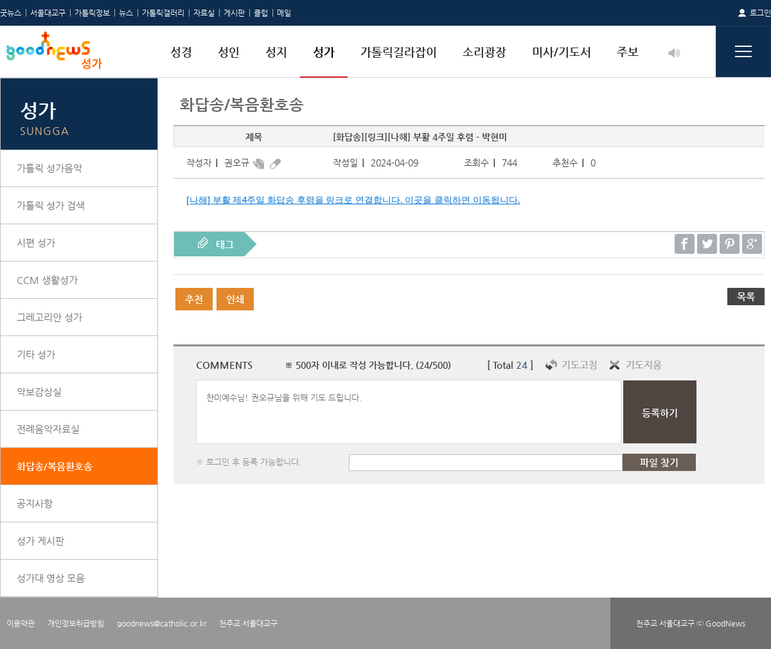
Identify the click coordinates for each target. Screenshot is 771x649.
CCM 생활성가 (47, 279)
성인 (229, 51)
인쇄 (235, 299)
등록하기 (660, 412)
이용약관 (20, 623)
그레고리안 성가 (49, 317)
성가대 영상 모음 (51, 578)
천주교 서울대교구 (248, 623)
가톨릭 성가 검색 (51, 205)
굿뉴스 (10, 12)
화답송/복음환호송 (55, 466)
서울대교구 (48, 12)
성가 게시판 (40, 540)
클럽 (261, 12)
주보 (628, 51)
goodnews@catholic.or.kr (161, 623)
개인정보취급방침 (76, 623)
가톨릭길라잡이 (398, 51)
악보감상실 (39, 391)
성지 (276, 51)
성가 (324, 51)
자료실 (204, 12)
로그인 (760, 12)
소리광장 (484, 51)
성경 (181, 51)
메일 (284, 12)
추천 (194, 299)
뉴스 (126, 12)
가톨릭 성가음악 (49, 168)
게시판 (234, 12)
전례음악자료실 (48, 428)
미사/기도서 (561, 51)
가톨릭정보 (92, 12)
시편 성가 (36, 242)
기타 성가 (36, 354)
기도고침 (580, 364)
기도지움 (644, 364)
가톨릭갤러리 (163, 12)
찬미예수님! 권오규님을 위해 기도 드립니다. (408, 412)
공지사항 (35, 503)
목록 (746, 296)
